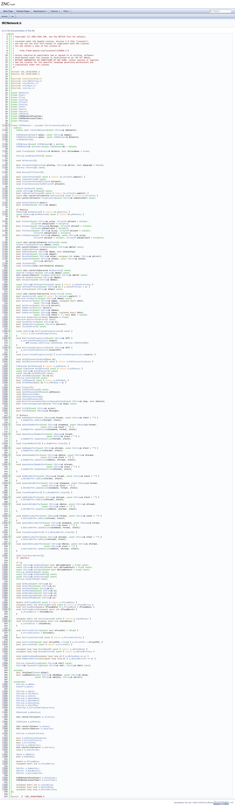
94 (5, 251)
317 (5, 749)
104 (5, 275)
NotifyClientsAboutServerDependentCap (43, 401)
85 (5, 230)
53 (5, 156)
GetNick (38, 565)
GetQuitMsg (31, 579)
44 (5, 135)
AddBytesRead (29, 656)
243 (5, 576)
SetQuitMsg (28, 597)
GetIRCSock (34, 366)
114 (5, 298)
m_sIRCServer (33, 745)
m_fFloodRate (66, 602)
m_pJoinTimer (49, 780)
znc (12, 16)
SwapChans (27, 258)
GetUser (28, 188)
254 (5, 602)
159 (5, 396)
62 (5, 177)
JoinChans (27, 263)
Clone (25, 151)
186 (5, 455)
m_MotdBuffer (28, 478)
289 (5, 684)
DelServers (28, 160)
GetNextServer (34, 317)
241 (5, 572)
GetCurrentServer (36, 319)
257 (5, 609)
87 (5, 235)
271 (5, 642)
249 (5, 590)
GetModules (34, 212)
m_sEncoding (32, 703)
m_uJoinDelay (81, 618)
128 (5, 331)
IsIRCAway (27, 380)
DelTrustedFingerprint (34, 347)
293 (5, 693)
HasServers (28, 296)
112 (5, 294)
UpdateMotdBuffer (31, 483)
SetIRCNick (28, 375)
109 (5, 286)
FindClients (48, 198)
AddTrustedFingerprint (34, 338)
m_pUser (28, 686)
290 (5, 686)
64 (5, 181)
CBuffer (20, 768)
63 (5, 179)
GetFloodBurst (46, 604)
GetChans (52, 242)
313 (5, 740)
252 (5, 597)
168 (5, 417)
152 (5, 387)
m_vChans (44, 726)
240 (5, 569)
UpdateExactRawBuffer (33, 434)
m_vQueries (46, 728)
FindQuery (31, 273)
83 (5, 226)
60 (5, 172)
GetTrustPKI (28, 644)
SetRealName (28, 590)
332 (5, 785)
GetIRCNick (37, 373)
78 (5, 214)
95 (5, 254)
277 (5, 656)
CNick (26, 373)
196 (5, 476)
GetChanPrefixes (42, 284)
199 (5, 483)
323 (5, 763)
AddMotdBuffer (29, 476)
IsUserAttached (30, 177)
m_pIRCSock (59, 366)
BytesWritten (45, 651)
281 (5, 665)
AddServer (27, 307)
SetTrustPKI (28, 642)
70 (5, 195)
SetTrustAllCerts (31, 630)
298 (5, 705)
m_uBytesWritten (82, 651)
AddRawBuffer (29, 417)
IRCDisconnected (31, 396)
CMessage (23, 120)
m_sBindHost (32, 700)
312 (5, 738)
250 (5, 593)
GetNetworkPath (34, 156)
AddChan (26, 249)
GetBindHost (40, 574)
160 (5, 399)
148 (5, 378)
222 (5, 532)
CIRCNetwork (25, 125)
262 (5, 621)
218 (5, 523)
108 (5, 284)
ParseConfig (28, 165)
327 (5, 773)
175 (5, 434)
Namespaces (40, 11)
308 (5, 728)
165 (5, 410)
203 (5, 492)
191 (5, 464)
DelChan (26, 254)
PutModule (27, 235)
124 (5, 322)
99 (5, 263)
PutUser (26, 221)
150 (5, 382)
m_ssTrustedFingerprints (42, 333)
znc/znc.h (28, 88)
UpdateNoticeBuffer (32, 523)
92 (5, 247)
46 (5, 139)
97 (5, 258)
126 (5, 326)
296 (5, 700)
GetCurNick (31, 378)
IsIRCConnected (30, 389)
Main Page (8, 11)
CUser (21, 95)
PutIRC (25, 408)
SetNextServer (29, 324)
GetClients (56, 195)
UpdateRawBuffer (31, 424)
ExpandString (33, 663)
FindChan (29, 244)
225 (5, 537)
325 (5, 768)
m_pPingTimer (49, 778)
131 (5, 338)
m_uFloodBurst (82, 604)
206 (5, 497)
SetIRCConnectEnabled (33, 359)
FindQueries (47, 275)
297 (5, 703)
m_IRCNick (28, 754)
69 (5, 193)
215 (5, 516)
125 (5, 324)
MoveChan (26, 256)
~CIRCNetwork (23, 139)
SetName (26, 205)
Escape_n (35, 343)
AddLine (39, 420)
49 (5, 146)
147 (5, 375)
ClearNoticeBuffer (32, 532)
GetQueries (55, 270)
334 (5, 789)
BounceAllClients (31, 172)
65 (5, 184)
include (4, 16)
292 (5, 691)
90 (5, 242)
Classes (55, 11)
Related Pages (23, 11)
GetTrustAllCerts (31, 637)
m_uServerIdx (31, 749)
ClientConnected (31, 181)
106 (5, 279)
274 (5, 649)
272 (5, 644)
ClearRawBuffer (30, 443)
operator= (36, 146)
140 (5, 359)
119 (5, 310)
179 (5, 443)
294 (5, 696)
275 (5, 651)
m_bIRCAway (59, 380)
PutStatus (27, 230)
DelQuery (26, 279)
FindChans (45, 247)
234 (5, 555)
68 (5, 191)
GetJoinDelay (45, 618)
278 (5, 658)
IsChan (25, 289)
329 (5, 778)
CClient (23, 102)
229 (5, 544)
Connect (26, 387)
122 (5, 317)
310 (5, 733)
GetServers (56, 294)
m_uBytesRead (77, 649)
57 (5, 165)
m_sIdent (30, 696)
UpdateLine (41, 429)
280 (5, 663)
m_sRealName (32, 698)
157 (5, 392)
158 (5, 394)
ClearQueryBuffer (31, 555)
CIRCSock (23, 113)
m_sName (30, 684)
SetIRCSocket (29, 392)
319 (5, 754)
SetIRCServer (29, 322)
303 (5, 717)
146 (5, 373)
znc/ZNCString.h (32, 81)
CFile (21, 97)
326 (5, 770)
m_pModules (61, 212)
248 (5, 588)
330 (5, 780)
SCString (28, 331)
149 (5, 380)
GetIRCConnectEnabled (33, 361)
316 (5, 747)
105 (5, 277)
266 (5, 630)
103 (5, 273)
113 (5, 296)
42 (5, 130)
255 (5, 604)
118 (5, 307)
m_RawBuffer (27, 420)
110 (5, 289)
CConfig (23, 100)
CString (59, 130)
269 (5, 637)
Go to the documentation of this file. (18, 31)
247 (5, 586)
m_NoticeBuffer (29, 518)
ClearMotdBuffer (31, 492)
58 (5, 167)
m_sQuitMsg (31, 705)
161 (5, 401)
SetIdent (26, 588)
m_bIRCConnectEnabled (78, 361)
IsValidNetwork (38, 130)
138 (5, 354)
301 (5, 712)
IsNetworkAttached (32, 193)
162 (5, 403)
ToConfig (30, 167)
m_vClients (66, 177)
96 (5, 256)
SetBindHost (28, 593)
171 (5, 424)
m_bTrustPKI (78, 642)
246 (5, 583)
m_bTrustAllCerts (30, 633)
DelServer (27, 301)
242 (5, 574)
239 (5, 567)
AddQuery (30, 277)
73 (5, 202)
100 (5, 265)
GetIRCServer (41, 371)
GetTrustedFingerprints (48, 331)
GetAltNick (39, 567)
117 (5, 305)
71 (5, 198)
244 (5, 579)
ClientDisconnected (32, 184)
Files (67, 11)
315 (5, 745)
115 (5, 301)
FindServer (32, 298)
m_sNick (30, 691)
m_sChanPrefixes (81, 284)
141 (5, 361)
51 (5, 151)
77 (5, 212)
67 (5, 188)
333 (5, 787)
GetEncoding (40, 576)
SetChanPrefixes (31, 286)
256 (5, 607)
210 (5, 504)
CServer (23, 111)
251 (5, 595)
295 (5, 698)
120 (5, 312)
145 (5, 371)
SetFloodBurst (29, 609)
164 (5, 408)
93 (5, 249)
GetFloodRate (31, 602)
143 (5, 366)
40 (5, 125)
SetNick (26, 583)
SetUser (26, 202)
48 (5, 144)
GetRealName (32, 572)
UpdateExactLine (43, 439)
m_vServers (62, 296)
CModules (23, 92)
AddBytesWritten (31, 658)
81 (5, 221)
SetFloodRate (29, 607)
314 (5, 742)
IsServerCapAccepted (33, 403)
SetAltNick (28, 586)
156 (5, 389)
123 (5, 319)
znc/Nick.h (29, 85)
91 (5, 244)
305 (5, 721)
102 (5, 270)
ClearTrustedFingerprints (36, 354)
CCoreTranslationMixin (56, 125)
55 (5, 160)
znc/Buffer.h (30, 83)
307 (5, 726)
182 (5, 448)
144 (5, 368)
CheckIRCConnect (31, 399)
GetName (38, 191)
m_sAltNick (31, 693)
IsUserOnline (29, 179)
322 (5, 761)
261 (5, 618)
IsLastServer (29, 326)
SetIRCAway (28, 382)
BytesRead (43, 649)
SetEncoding (28, 595)
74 (5, 205)
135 (5, 347)
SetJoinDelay (29, 621)
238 (5, 565)
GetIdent (38, 569)
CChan (21, 106)
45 (5, 137)
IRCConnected (29, 394)
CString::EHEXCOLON (51, 343)
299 (5, 707)
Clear (61, 443)
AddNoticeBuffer (31, 516)
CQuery (22, 109)
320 (5, 756)
